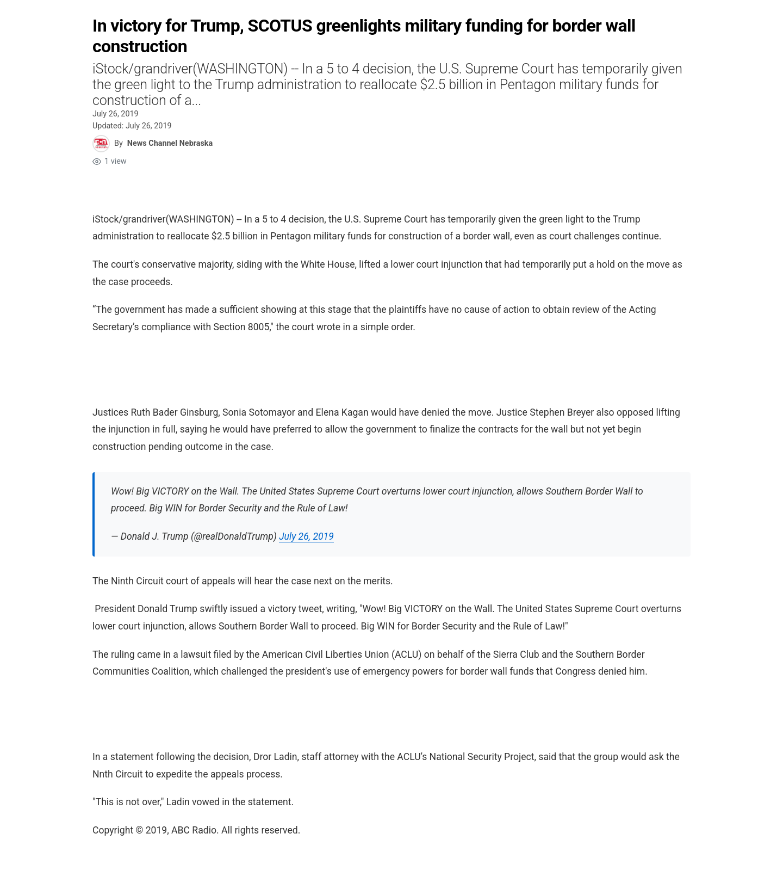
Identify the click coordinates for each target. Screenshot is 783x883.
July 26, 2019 (306, 536)
